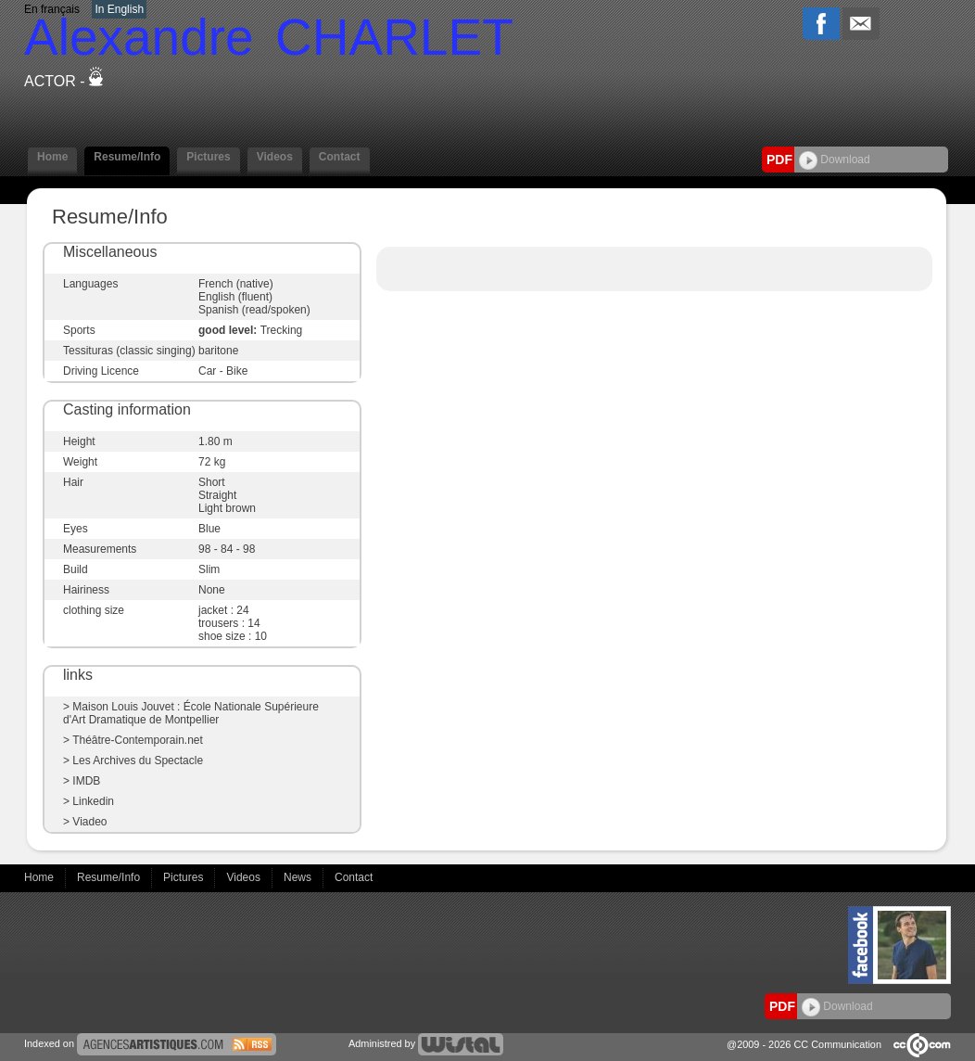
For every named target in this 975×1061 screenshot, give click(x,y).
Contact (340, 156)
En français (52, 9)
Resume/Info (127, 156)
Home (52, 156)
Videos (275, 156)
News (299, 877)
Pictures (208, 156)
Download (834, 159)
